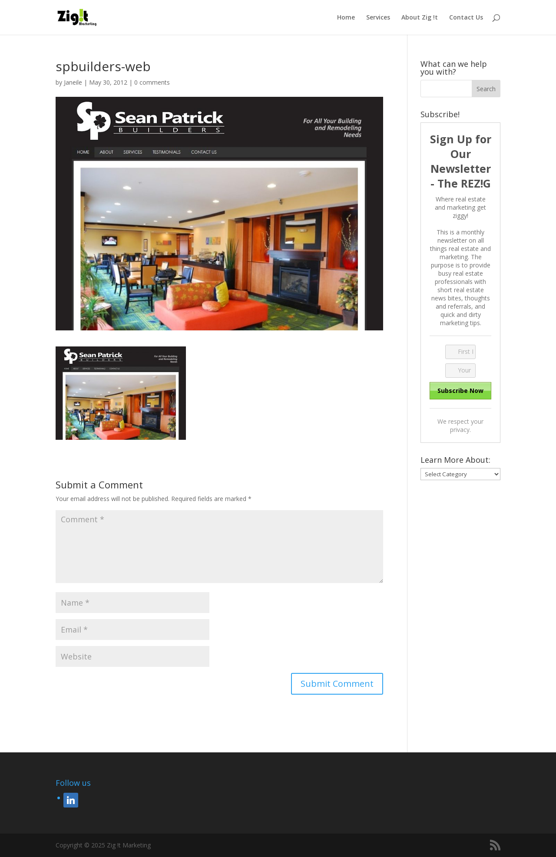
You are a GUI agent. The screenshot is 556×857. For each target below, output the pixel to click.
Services (378, 17)
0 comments (152, 82)
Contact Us (466, 17)
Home (346, 17)
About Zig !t (419, 17)
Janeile (73, 82)
